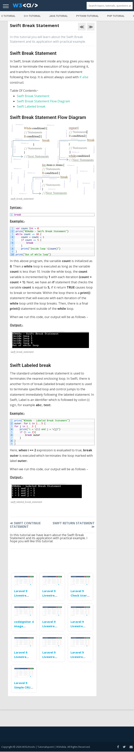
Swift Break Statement (33, 96)
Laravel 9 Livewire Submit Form (80, 656)
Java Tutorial (58, 15)
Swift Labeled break (31, 106)
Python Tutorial (87, 15)
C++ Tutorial (32, 15)
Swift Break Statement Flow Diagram (43, 101)
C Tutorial (8, 15)
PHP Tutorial (116, 15)
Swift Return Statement (74, 525)
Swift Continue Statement (25, 525)
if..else (83, 77)
